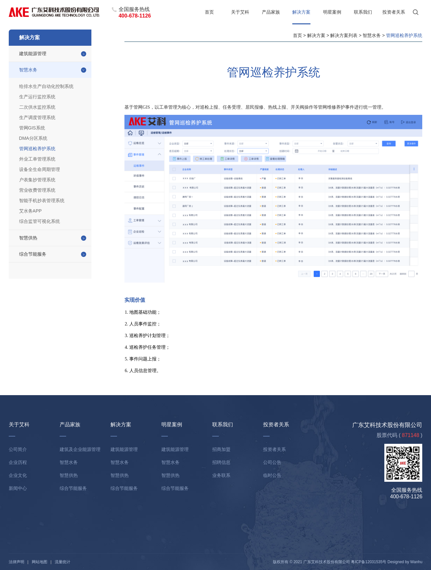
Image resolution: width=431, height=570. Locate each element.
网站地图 (39, 562)
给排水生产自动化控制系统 (46, 86)
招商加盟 (221, 449)
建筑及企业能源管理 (80, 449)
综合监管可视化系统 (39, 221)
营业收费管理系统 (37, 190)
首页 (209, 12)
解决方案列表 (343, 35)
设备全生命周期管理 (39, 169)
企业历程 (18, 462)
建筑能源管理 (32, 53)
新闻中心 (18, 488)
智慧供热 (28, 237)
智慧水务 (28, 69)
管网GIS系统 (32, 127)
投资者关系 (393, 12)
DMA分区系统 (33, 138)
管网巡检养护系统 (37, 148)
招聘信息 (221, 462)
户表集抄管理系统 (37, 179)
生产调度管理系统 (37, 117)
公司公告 (272, 462)
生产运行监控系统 (37, 96)
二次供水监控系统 (37, 107)
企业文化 (18, 475)
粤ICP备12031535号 (368, 562)
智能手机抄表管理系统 (41, 200)
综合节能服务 (32, 254)
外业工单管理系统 (37, 159)
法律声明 (16, 562)
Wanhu (416, 562)
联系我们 (363, 12)
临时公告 (272, 475)
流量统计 (62, 562)
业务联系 (221, 475)
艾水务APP (30, 210)
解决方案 (301, 12)
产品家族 (271, 12)
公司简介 (18, 449)
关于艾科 (240, 12)
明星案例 (332, 12)
